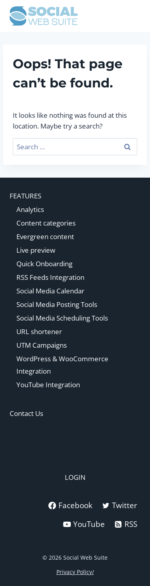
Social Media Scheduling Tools (62, 318)
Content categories (46, 223)
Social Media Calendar (50, 290)
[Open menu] (133, 16)
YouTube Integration (48, 384)
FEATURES (25, 195)
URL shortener (39, 331)
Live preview (35, 250)
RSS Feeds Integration (50, 277)
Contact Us (26, 413)
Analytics (30, 209)
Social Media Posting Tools (56, 304)
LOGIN (75, 477)
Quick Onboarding (44, 263)
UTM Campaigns (41, 345)
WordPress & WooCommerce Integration (62, 365)
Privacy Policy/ (75, 572)
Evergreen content (45, 236)
